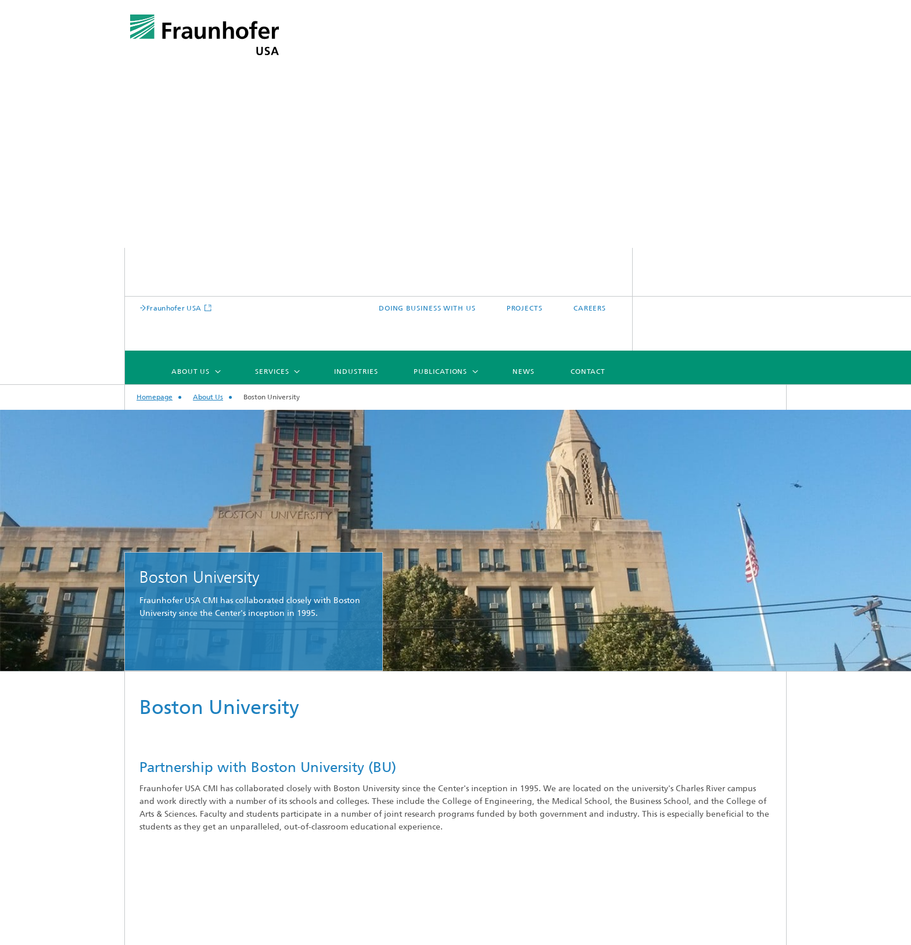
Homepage (155, 120)
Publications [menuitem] (594, 93)
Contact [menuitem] (742, 93)
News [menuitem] (677, 93)
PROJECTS (678, 60)
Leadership (169, 778)
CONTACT (480, 932)
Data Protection (658, 932)
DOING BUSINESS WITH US (581, 60)
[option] (455, 263)
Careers (162, 834)
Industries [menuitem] (510, 93)
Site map (319, 932)
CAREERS (743, 60)
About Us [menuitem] (344, 93)
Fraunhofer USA (339, 60)
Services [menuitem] (426, 93)
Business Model (177, 760)
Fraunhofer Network (187, 797)
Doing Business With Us (193, 853)
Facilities (164, 815)
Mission (162, 741)
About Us (208, 120)
